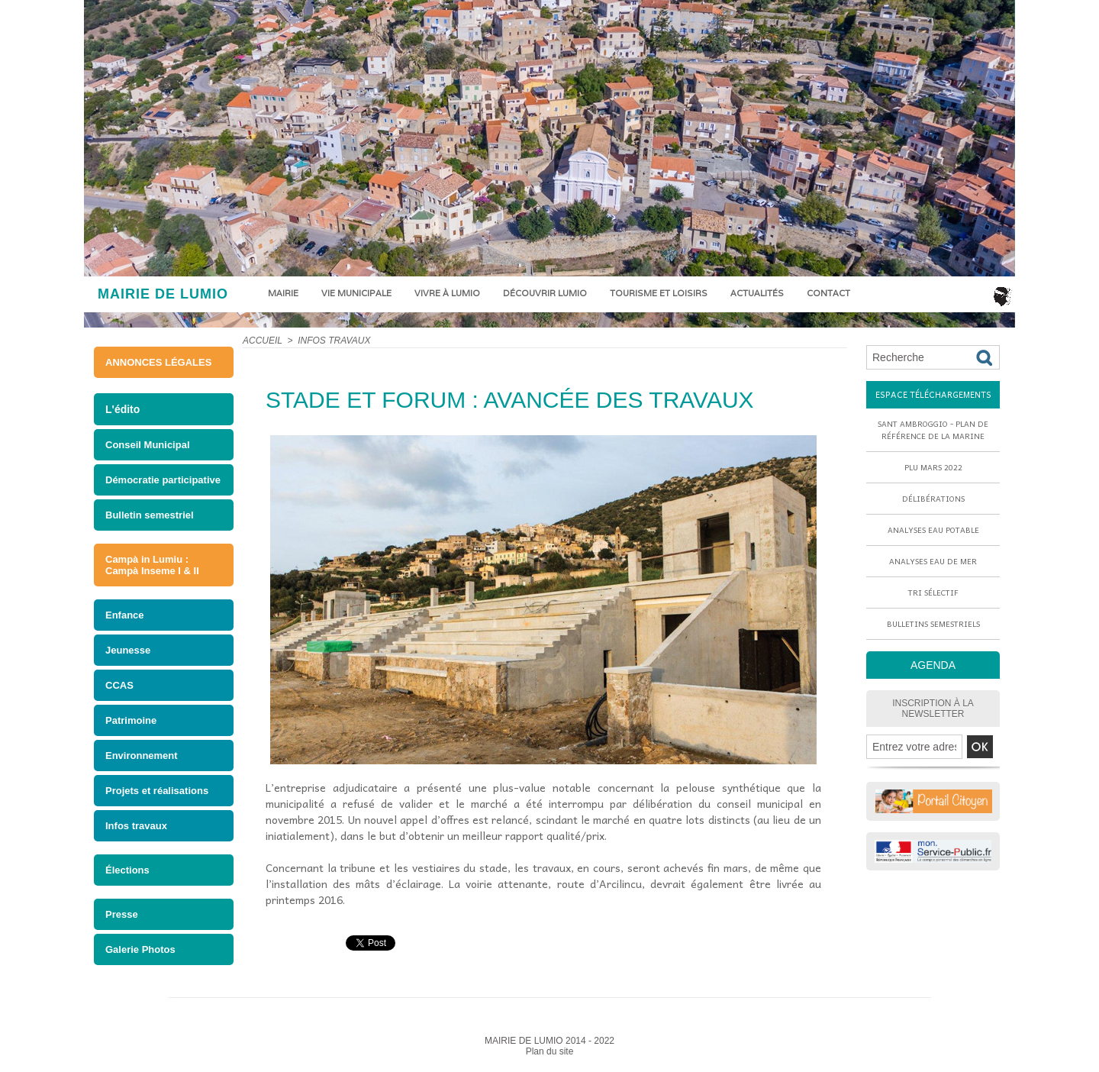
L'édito (122, 409)
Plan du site (550, 1051)
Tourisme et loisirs (658, 293)
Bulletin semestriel (149, 515)
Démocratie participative (163, 480)
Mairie (283, 293)
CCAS (119, 685)
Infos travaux (136, 825)
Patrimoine (130, 720)
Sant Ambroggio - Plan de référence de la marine (933, 430)
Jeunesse (127, 650)
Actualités (757, 293)
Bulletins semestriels (933, 624)
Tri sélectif (933, 592)
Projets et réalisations (156, 790)
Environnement (141, 755)
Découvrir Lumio (545, 293)
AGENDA (933, 665)
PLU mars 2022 (933, 467)
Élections (127, 870)
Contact (828, 293)
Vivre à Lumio (447, 293)
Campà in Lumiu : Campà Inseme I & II (152, 565)
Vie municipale (356, 293)
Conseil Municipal (147, 444)
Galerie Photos (140, 949)
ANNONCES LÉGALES (158, 362)
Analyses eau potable (933, 530)
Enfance (124, 615)
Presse (121, 914)
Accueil (262, 340)
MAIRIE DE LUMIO (163, 294)
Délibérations (933, 498)
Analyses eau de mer (933, 561)
